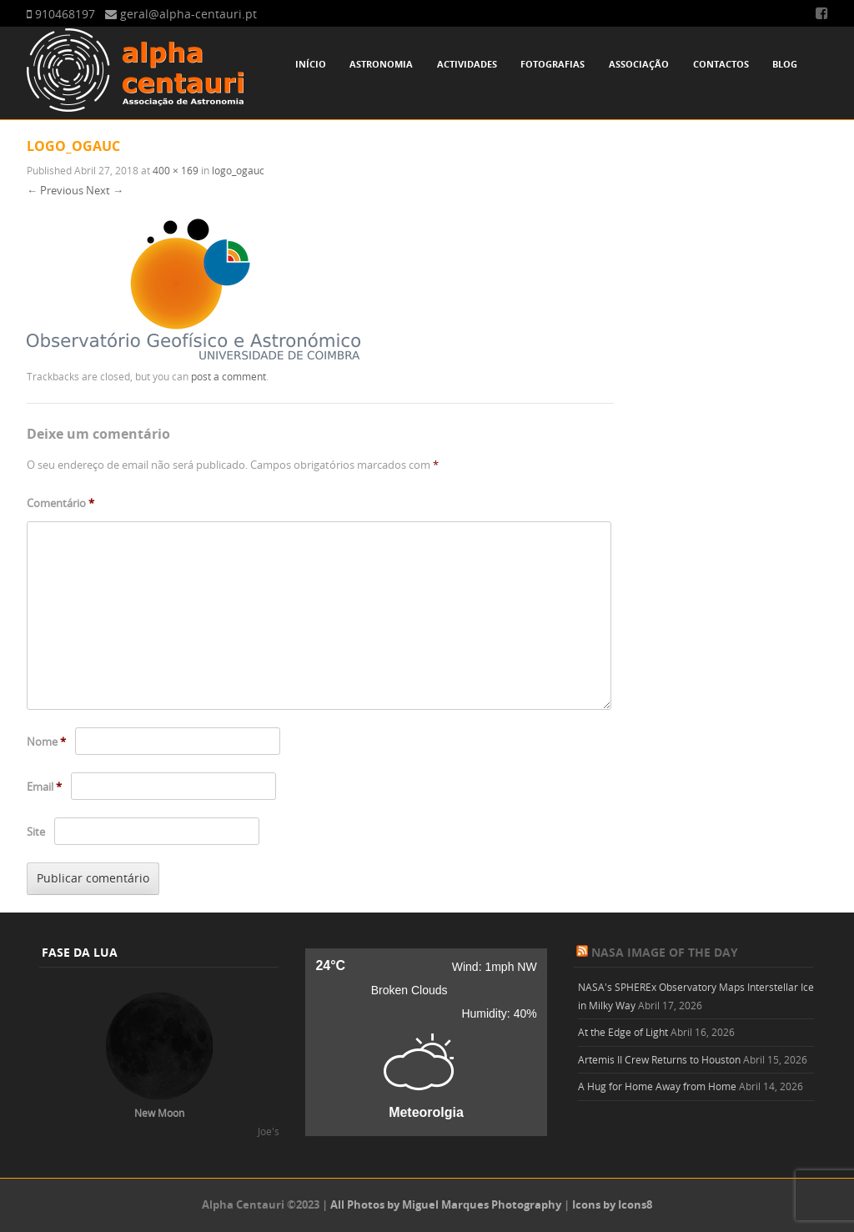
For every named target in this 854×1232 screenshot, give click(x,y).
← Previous (55, 190)
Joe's (268, 1131)
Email (44, 786)
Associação (639, 64)
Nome (46, 741)
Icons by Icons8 (612, 1204)
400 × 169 (175, 170)
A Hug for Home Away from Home (657, 1086)
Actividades (467, 64)
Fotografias (552, 64)
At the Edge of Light (623, 1031)
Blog (784, 64)
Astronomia (381, 64)
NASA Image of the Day (664, 952)
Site (36, 831)
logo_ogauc (238, 170)
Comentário (60, 502)
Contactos (721, 64)
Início (310, 64)
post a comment (228, 376)
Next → (104, 190)
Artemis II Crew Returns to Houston (659, 1059)
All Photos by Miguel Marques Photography (445, 1204)
